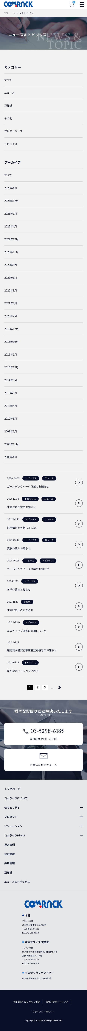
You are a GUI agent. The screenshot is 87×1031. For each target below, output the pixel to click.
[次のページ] (59, 687)
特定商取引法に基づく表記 (26, 1001)
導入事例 (9, 844)
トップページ (12, 789)
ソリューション (13, 826)
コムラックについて (16, 798)
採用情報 (9, 863)
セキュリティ (12, 807)
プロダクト (10, 817)
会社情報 (9, 854)
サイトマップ (61, 1001)
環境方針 (50, 1001)
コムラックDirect (14, 835)
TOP (6, 13)
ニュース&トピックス (17, 882)
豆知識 (8, 872)
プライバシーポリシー (43, 1011)
